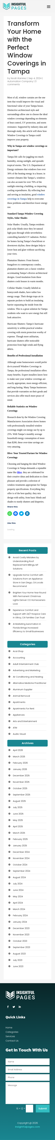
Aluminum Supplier (22, 689)
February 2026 (20, 762)
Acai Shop (18, 651)
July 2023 (17, 960)
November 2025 (21, 782)
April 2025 (18, 826)
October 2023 (20, 941)
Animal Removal (21, 695)
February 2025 (20, 839)
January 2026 (20, 769)
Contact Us (12, 1041)
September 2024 (21, 871)
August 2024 (19, 877)
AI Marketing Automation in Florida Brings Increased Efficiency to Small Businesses (28, 628)
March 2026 (19, 756)
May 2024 (18, 896)
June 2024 (18, 890)
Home (9, 1028)
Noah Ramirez (19, 78)
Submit (42, 1108)
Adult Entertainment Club (26, 664)
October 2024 (20, 864)
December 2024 (21, 852)
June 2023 (18, 966)
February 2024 (20, 915)
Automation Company (20, 81)
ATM (15, 727)
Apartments (19, 702)
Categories (12, 1032)
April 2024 (18, 902)
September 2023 (21, 947)
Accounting (19, 657)
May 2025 (18, 820)
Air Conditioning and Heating (28, 676)
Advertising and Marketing (26, 670)
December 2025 (21, 775)
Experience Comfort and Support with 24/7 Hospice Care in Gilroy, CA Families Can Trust (29, 614)
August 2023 (19, 953)
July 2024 (17, 883)
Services (10, 1036)
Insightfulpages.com (27, 1126)
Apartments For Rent (23, 708)
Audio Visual (19, 734)
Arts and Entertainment (25, 721)
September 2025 (21, 794)
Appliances (19, 714)
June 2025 (18, 813)
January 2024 (20, 921)
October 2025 (20, 788)
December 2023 (21, 928)
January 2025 (20, 845)
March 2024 (19, 909)
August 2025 (19, 801)
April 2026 (18, 750)
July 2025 (17, 807)
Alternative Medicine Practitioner (29, 683)
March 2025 (19, 832)
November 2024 (21, 858)
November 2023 (21, 934)
